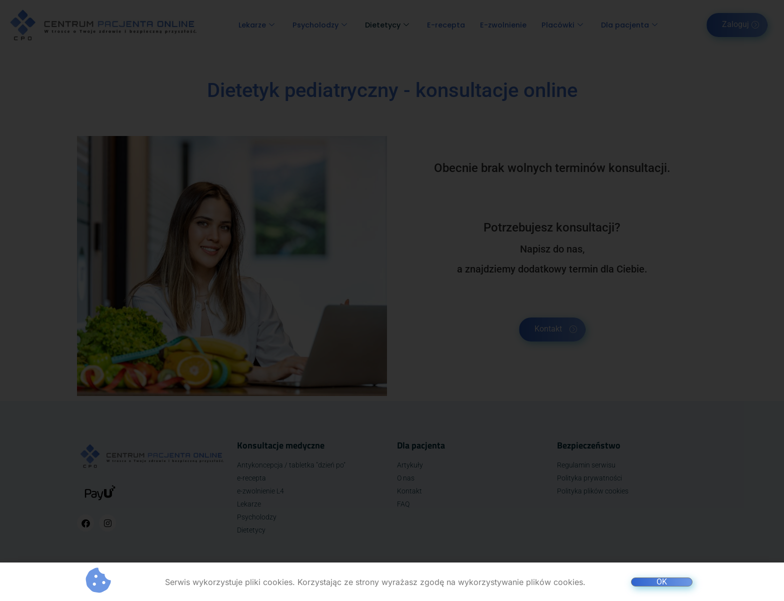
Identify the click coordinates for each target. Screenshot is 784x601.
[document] (392, 300)
